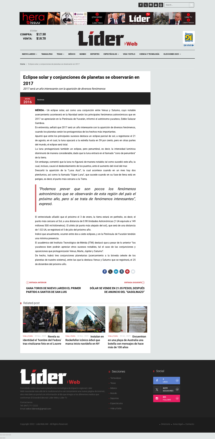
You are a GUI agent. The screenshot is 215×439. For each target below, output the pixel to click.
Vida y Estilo (129, 54)
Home (22, 64)
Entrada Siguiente (134, 282)
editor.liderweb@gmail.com (38, 409)
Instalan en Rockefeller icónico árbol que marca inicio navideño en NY (84, 340)
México (71, 54)
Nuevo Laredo (29, 54)
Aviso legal (178, 424)
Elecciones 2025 (172, 54)
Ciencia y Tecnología (149, 54)
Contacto (189, 424)
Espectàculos (116, 403)
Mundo (83, 54)
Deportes (94, 54)
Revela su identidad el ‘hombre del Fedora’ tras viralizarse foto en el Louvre (42, 340)
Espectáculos (111, 54)
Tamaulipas (46, 54)
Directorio (165, 424)
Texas (60, 54)
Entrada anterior (36, 282)
